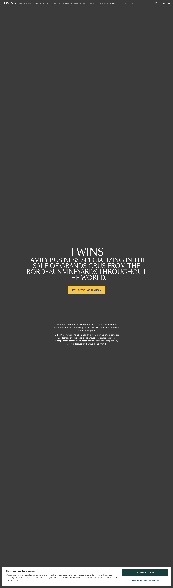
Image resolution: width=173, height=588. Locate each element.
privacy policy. (12, 580)
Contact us (127, 3)
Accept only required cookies (145, 580)
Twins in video (107, 3)
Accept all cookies (145, 572)
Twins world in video (86, 289)
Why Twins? (25, 3)
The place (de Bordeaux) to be (69, 3)
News (93, 3)
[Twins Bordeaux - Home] (9, 4)
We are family (42, 3)
